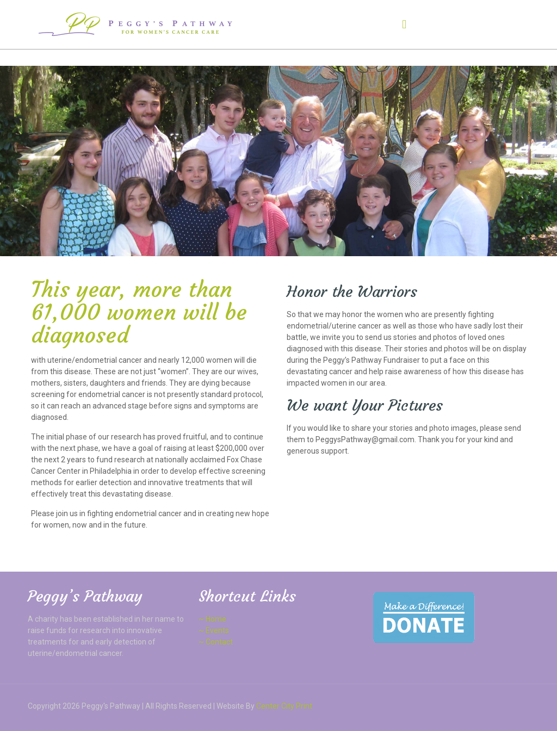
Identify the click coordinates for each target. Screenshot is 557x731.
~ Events (214, 630)
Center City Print (284, 706)
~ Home (212, 619)
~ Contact (216, 641)
